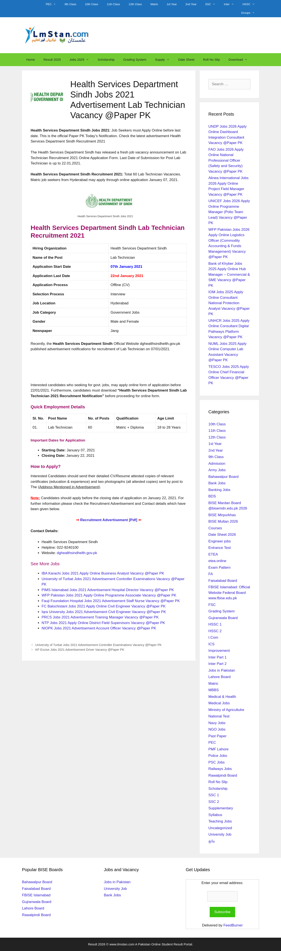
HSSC (250, 4)
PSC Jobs (216, 762)
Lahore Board (219, 677)
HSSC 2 (215, 631)
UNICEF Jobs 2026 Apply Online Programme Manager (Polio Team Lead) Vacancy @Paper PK (229, 212)
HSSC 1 (215, 624)
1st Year (172, 4)
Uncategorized (220, 828)
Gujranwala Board (223, 618)
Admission (216, 464)
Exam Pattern (219, 567)
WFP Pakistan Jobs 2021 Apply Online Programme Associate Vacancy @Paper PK (109, 595)
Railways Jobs (220, 769)
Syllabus (215, 815)
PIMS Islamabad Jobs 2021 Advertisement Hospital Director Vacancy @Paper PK (108, 590)
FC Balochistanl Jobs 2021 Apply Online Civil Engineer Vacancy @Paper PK (103, 606)
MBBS (213, 690)
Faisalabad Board (222, 581)
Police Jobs (217, 756)
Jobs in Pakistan (221, 670)
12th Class (135, 4)
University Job (219, 834)
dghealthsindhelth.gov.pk (77, 553)
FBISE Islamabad (36, 895)
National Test (218, 716)
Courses (215, 528)
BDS (212, 496)
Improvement (219, 651)
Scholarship (106, 59)
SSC (212, 4)
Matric (154, 4)
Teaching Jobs (220, 821)
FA (210, 574)
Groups (250, 13)
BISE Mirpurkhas (222, 515)
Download (240, 59)
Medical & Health (222, 697)
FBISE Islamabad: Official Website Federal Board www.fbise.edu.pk (229, 592)
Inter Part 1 (217, 657)
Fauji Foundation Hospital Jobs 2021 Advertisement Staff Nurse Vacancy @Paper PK (111, 601)
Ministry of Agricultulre (226, 710)
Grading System (135, 59)
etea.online (217, 561)
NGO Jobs (216, 729)
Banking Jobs (219, 490)
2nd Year (191, 4)
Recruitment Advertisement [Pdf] (108, 520)
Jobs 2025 (81, 59)
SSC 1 (213, 795)
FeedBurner (233, 925)
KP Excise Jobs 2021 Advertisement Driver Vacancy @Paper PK (79, 649)
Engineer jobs (219, 541)
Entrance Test (219, 548)
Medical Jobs (219, 703)
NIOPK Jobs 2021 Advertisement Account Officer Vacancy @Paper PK (99, 628)
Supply (164, 59)
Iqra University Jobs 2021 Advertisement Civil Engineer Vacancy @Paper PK (104, 612)
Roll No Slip (211, 59)
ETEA (213, 554)
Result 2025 (52, 59)
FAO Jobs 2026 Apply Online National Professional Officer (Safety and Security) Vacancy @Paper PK (226, 160)
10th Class (91, 4)
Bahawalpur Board (223, 477)
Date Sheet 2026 (222, 535)
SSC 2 (213, 802)
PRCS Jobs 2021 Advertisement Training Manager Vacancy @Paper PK (100, 617)
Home (30, 59)
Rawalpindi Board (222, 775)
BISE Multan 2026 (223, 521)
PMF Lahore (218, 749)
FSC (212, 605)
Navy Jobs (216, 723)
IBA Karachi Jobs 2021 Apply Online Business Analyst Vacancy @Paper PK (103, 573)
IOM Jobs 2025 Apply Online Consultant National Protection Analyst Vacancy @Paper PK (229, 303)
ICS (211, 644)
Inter (231, 4)
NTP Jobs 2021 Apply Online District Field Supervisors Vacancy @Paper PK (103, 623)
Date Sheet (186, 59)
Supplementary (220, 808)
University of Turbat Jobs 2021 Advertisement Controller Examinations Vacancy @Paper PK (98, 645)
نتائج (211, 841)
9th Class (70, 4)
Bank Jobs (216, 483)
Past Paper (217, 736)
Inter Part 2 (217, 664)
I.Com (213, 637)
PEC (53, 4)
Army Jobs (217, 470)
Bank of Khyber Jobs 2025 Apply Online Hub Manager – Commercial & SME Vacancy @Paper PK (229, 275)
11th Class (113, 4)
